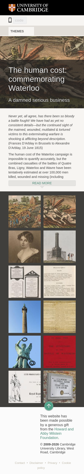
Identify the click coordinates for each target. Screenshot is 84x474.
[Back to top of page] (48, 405)
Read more (42, 183)
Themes (17, 31)
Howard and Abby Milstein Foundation (57, 433)
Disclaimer (36, 463)
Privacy (52, 463)
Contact (20, 463)
